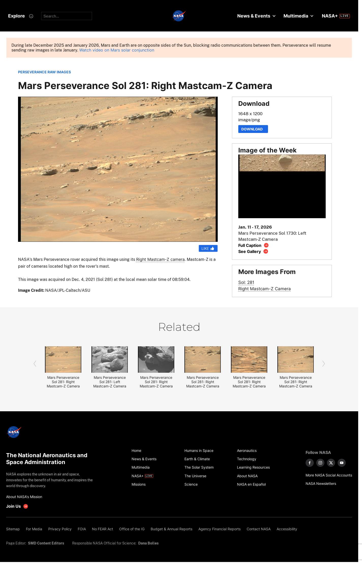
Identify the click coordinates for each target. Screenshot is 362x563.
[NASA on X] (331, 463)
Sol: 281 (246, 282)
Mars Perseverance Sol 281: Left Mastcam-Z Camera (109, 381)
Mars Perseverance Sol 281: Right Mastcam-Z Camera (63, 381)
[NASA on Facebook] (310, 463)
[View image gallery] (253, 251)
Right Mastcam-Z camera (160, 259)
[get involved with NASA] (17, 506)
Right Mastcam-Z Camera (264, 288)
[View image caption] (253, 245)
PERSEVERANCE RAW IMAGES (44, 72)
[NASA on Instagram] (320, 463)
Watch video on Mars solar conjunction (116, 50)
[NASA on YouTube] (342, 463)
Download (253, 129)
